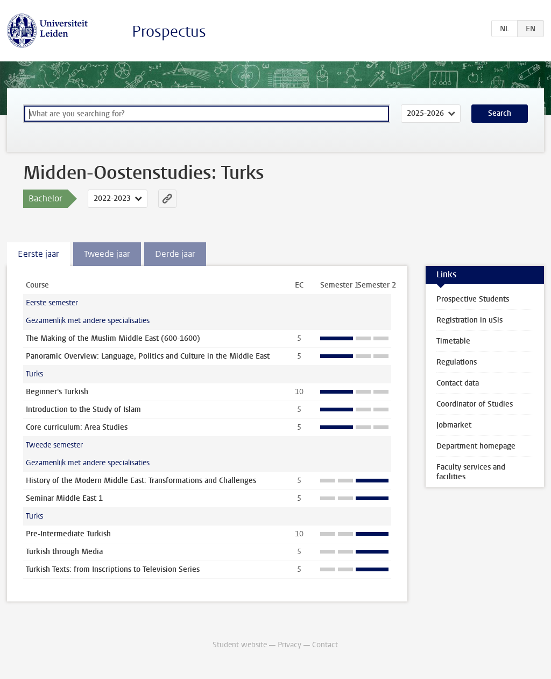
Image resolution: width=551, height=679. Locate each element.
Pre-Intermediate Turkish (68, 534)
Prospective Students (472, 299)
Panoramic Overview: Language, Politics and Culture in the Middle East (148, 356)
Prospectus (169, 31)
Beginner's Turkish (57, 392)
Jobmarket (453, 425)
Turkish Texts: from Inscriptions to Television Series (113, 569)
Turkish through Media (64, 552)
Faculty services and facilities (470, 472)
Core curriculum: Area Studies (77, 427)
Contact (325, 645)
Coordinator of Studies (474, 404)
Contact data (457, 383)
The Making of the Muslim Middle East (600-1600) (113, 338)
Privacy (289, 645)
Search (499, 113)
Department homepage (475, 446)
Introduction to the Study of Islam (83, 409)
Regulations (456, 362)
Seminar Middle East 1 (64, 498)
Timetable (453, 341)
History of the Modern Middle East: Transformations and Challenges (141, 480)
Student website (240, 645)
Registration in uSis (469, 320)
